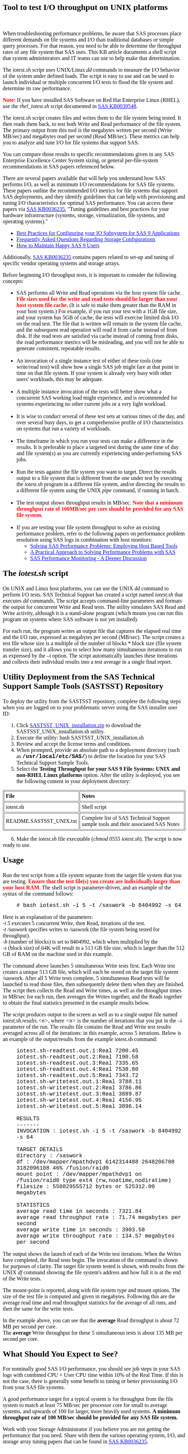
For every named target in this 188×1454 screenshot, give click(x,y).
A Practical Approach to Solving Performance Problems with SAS (102, 552)
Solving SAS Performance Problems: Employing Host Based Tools (103, 546)
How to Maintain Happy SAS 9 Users (57, 245)
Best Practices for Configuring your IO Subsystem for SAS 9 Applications (98, 233)
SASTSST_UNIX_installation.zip (67, 725)
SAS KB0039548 (117, 106)
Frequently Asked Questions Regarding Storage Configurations (85, 239)
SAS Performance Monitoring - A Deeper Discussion (88, 558)
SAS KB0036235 (45, 209)
